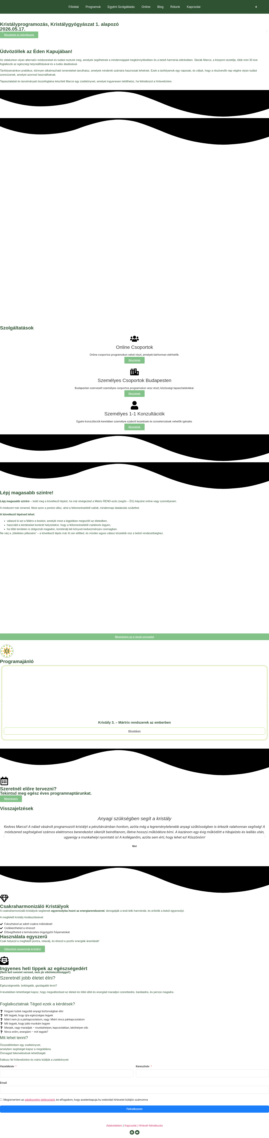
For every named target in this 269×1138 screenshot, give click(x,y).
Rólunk (175, 7)
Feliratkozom (135, 1109)
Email (3, 1082)
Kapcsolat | (132, 1125)
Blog (160, 7)
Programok (93, 7)
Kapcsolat (193, 7)
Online (146, 7)
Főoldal (74, 7)
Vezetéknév (7, 1066)
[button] (2, 31)
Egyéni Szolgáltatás (121, 7)
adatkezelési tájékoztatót (40, 1099)
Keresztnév (142, 1066)
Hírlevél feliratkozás (151, 1125)
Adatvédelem (114, 1125)
